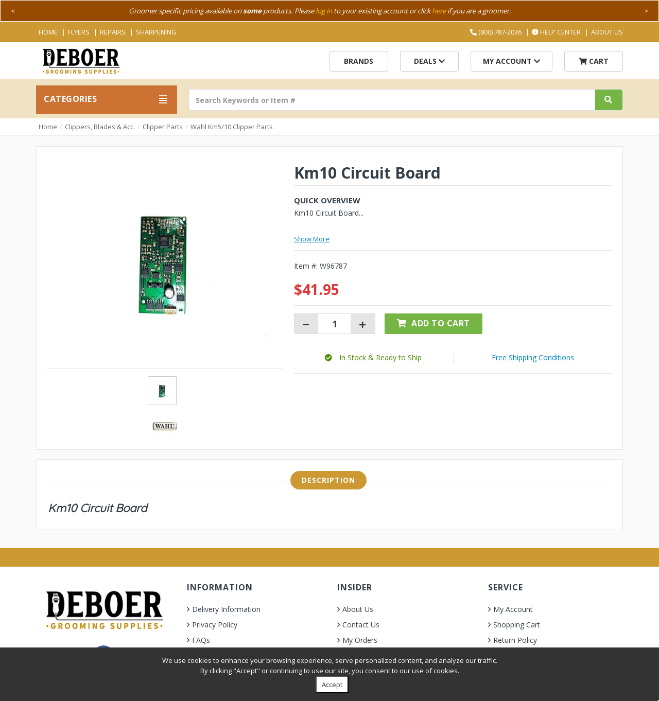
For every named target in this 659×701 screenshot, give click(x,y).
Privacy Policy (214, 624)
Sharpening (156, 32)
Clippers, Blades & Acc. (100, 126)
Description (328, 480)
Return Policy (515, 640)
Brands (358, 61)
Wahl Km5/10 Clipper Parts (231, 126)
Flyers (79, 32)
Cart (594, 61)
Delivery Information (226, 609)
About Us (607, 32)
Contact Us (360, 624)
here (439, 10)
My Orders (359, 640)
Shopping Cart (516, 624)
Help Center (556, 32)
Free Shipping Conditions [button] (533, 357)
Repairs (113, 32)
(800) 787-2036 (496, 32)
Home (48, 32)
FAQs (201, 640)
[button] (373, 357)
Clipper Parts (163, 126)
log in (324, 10)
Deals (429, 61)
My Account (511, 61)
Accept (332, 684)
